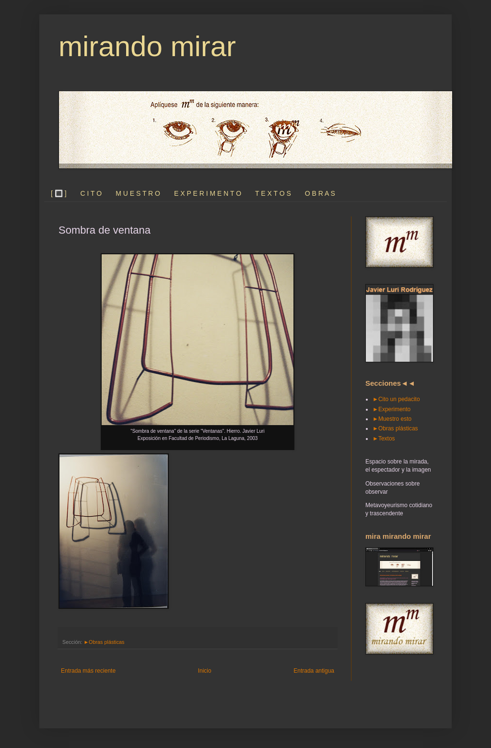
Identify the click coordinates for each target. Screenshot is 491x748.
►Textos (384, 438)
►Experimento (391, 409)
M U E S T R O (138, 193)
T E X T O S (273, 193)
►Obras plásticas (103, 642)
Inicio (204, 670)
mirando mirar (147, 46)
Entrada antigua (313, 670)
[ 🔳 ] (59, 193)
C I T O (91, 193)
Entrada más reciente (88, 670)
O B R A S (320, 193)
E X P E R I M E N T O (207, 193)
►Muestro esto (392, 419)
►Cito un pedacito (396, 399)
